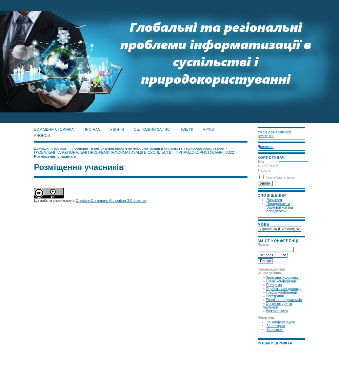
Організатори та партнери (277, 305)
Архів (208, 129)
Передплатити (278, 204)
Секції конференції (281, 281)
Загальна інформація (283, 277)
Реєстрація (275, 296)
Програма (274, 285)
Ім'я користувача (268, 163)
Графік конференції (282, 292)
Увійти (117, 129)
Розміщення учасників (284, 300)
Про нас (92, 129)
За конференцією (280, 322)
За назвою (274, 330)
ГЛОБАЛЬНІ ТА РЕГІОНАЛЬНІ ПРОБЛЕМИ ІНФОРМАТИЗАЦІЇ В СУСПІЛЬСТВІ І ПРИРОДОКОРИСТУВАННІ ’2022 (134, 152)
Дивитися (274, 200)
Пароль (264, 170)
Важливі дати (276, 311)
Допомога (266, 147)
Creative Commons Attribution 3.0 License (111, 200)
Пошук (186, 129)
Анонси (42, 135)
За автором (275, 326)
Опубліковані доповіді (283, 289)
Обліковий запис (152, 129)
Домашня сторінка (54, 129)
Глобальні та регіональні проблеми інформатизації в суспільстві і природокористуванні (147, 148)
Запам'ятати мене (280, 178)
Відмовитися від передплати (279, 209)
